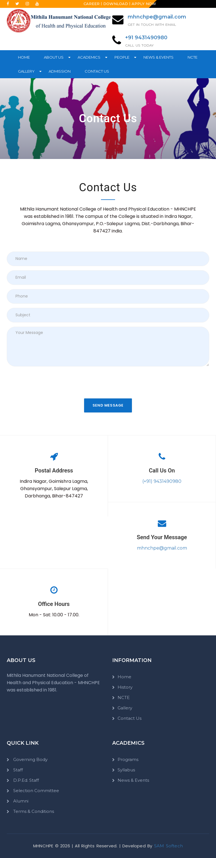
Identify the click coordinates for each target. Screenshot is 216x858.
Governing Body (30, 759)
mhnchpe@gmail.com (157, 17)
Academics (89, 57)
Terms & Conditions (33, 811)
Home (24, 57)
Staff (17, 769)
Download (115, 3)
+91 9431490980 (146, 37)
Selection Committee (35, 790)
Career (92, 3)
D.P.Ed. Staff (25, 780)
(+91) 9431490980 (161, 481)
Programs (128, 759)
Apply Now (144, 3)
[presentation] (49, 382)
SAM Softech (168, 845)
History (125, 687)
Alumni (20, 801)
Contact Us (97, 71)
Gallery (26, 71)
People (121, 57)
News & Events (158, 57)
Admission (60, 71)
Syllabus (126, 769)
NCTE (192, 57)
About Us (54, 57)
